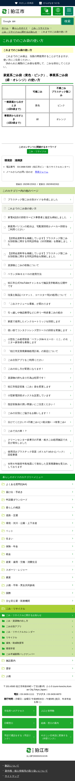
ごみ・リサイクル (40, 28)
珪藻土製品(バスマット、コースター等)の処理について (37, 295)
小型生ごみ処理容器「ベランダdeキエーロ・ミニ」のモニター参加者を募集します (38, 341)
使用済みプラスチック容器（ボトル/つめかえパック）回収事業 (37, 453)
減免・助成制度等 (15, 643)
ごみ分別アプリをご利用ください (26, 360)
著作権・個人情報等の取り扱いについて (26, 770)
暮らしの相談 (13, 507)
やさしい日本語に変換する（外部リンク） (54, 737)
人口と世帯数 (47, 711)
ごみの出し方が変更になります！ (26, 368)
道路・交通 (12, 515)
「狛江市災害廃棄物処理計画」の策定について (33, 351)
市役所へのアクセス (14, 711)
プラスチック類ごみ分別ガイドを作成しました (33, 199)
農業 (8, 577)
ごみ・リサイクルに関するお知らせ (19, 32)
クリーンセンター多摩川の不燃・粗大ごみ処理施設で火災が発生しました (38, 441)
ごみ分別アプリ (13, 626)
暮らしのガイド (20, 28)
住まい (9, 538)
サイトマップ (12, 776)
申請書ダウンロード (16, 499)
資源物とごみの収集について (23, 265)
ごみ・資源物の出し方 (17, 621)
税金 (8, 554)
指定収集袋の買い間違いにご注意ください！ (32, 404)
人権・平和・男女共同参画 (20, 585)
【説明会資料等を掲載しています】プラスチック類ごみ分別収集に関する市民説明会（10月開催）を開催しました (38, 241)
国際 (8, 593)
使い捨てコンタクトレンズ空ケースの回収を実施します (38, 330)
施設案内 (11, 660)
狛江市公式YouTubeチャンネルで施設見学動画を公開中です (37, 284)
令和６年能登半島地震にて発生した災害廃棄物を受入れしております (38, 465)
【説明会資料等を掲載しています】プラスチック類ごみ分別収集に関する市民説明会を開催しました (38, 255)
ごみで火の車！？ (17, 431)
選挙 (8, 668)
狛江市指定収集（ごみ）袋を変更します (29, 386)
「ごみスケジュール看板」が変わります (29, 303)
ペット (9, 531)
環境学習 (10, 648)
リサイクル (11, 637)
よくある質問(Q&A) (16, 484)
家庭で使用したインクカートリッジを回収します (34, 321)
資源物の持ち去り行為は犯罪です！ (27, 377)
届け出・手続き (14, 492)
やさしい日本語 (26, 3)
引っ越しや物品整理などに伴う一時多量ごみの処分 (35, 312)
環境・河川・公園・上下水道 (21, 523)
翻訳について (12, 765)
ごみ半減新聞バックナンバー (20, 654)
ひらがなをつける (51, 3)
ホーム (5, 28)
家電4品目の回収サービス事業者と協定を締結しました (37, 217)
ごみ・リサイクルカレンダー (20, 632)
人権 (8, 676)
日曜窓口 (8, 723)
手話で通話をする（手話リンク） (17, 737)
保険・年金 (12, 546)
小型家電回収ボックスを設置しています (29, 395)
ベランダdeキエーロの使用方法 (25, 274)
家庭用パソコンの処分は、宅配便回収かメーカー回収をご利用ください (38, 228)
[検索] (31, 21)
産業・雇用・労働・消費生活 (21, 562)
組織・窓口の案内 (50, 723)
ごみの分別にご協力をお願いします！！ (29, 413)
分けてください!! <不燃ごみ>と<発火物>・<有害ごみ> (37, 422)
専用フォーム (41, 172)
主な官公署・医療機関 (18, 601)
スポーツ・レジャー (16, 569)
